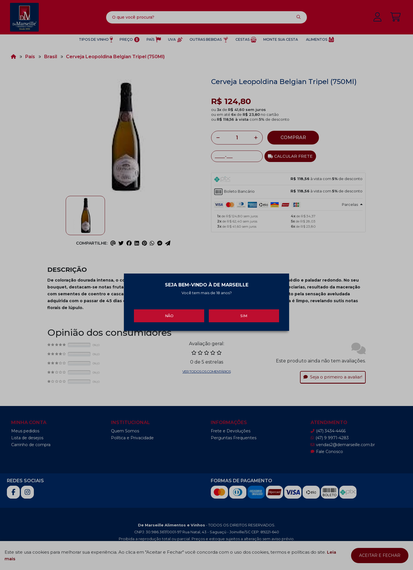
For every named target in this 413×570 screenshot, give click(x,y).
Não (169, 313)
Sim (243, 313)
